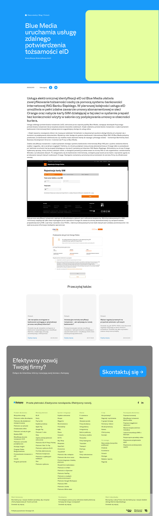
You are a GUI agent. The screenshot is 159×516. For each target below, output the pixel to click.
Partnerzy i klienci (107, 424)
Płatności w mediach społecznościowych (64, 477)
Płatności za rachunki (21, 426)
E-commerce (84, 415)
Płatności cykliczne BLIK (44, 448)
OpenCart (61, 446)
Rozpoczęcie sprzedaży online (133, 437)
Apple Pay (39, 427)
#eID (49, 58)
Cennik (16, 459)
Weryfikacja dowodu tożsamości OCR (20, 438)
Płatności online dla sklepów (23, 418)
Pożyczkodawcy (85, 424)
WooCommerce (63, 424)
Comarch (60, 435)
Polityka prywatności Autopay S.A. (22, 511)
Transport (83, 446)
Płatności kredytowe (43, 454)
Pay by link (39, 421)
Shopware (61, 443)
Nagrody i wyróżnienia (108, 418)
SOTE (60, 438)
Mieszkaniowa (84, 457)
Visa (37, 461)
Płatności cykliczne (42, 464)
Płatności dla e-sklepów (66, 455)
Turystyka (83, 443)
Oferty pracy (105, 432)
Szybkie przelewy (41, 424)
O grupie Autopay (107, 421)
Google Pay (39, 429)
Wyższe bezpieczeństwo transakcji (131, 429)
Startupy (82, 449)
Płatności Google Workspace (67, 481)
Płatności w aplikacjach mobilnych (43, 458)
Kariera (103, 429)
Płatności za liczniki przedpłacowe (20, 443)
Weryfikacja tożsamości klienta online (131, 419)
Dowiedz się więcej (17, 504)
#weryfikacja (30, 58)
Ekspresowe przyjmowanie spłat (132, 441)
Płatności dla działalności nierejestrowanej (22, 422)
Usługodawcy (84, 427)
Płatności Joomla (63, 487)
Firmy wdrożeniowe (86, 455)
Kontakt (104, 435)
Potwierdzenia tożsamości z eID (23, 455)
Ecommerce (105, 451)
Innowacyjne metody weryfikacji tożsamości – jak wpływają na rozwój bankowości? (78, 322)
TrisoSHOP (61, 452)
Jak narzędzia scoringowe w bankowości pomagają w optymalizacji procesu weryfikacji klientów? (42, 322)
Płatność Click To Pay (43, 445)
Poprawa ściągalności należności (130, 424)
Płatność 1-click (41, 432)
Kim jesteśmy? (106, 415)
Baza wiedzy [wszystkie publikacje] (109, 444)
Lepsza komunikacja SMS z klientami (132, 434)
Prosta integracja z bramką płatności (66, 461)
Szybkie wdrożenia (64, 415)
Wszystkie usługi (19, 415)
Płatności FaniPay (63, 473)
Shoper (60, 418)
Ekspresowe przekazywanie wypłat (132, 446)
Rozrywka (83, 438)
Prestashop (61, 427)
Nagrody (104, 462)
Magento (61, 421)
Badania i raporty (106, 459)
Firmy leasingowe (85, 441)
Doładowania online (20, 429)
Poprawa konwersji (129, 415)
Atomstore (61, 449)
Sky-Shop (61, 441)
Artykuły (104, 448)
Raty (37, 435)
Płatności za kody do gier (22, 431)
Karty (37, 418)
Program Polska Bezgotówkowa (19, 450)
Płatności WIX (62, 484)
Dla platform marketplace (66, 465)
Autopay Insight (19, 447)
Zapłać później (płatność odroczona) (44, 439)
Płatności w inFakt (64, 468)
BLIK (37, 415)
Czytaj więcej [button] (32, 338)
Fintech (104, 453)
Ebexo (60, 432)
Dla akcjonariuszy (107, 427)
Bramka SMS (18, 434)
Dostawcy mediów (86, 435)
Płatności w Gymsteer (65, 471)
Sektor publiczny (85, 432)
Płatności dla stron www (66, 457)
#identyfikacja (41, 58)
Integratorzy (84, 429)
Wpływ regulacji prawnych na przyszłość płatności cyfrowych (112, 321)
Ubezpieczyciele (85, 421)
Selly (59, 429)
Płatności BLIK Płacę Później (45, 443)
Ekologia (104, 456)
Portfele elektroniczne (43, 451)
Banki (81, 418)
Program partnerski (20, 462)
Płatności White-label (65, 489)
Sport (81, 452)
